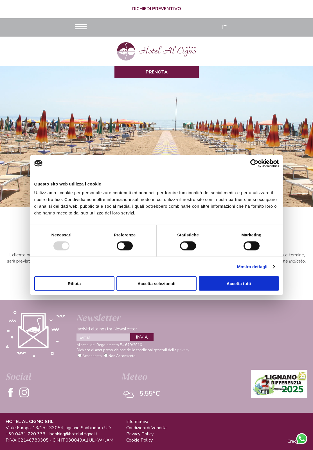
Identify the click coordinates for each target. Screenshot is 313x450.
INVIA (142, 337)
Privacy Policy (140, 434)
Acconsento (92, 356)
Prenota (157, 72)
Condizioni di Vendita (146, 428)
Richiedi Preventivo (156, 9)
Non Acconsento (122, 356)
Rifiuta (74, 283)
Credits (294, 441)
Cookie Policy (139, 440)
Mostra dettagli (252, 266)
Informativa (137, 421)
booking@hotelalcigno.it (73, 434)
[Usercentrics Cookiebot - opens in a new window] (254, 163)
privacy (183, 350)
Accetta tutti (239, 283)
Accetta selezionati (156, 283)
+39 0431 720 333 (26, 434)
